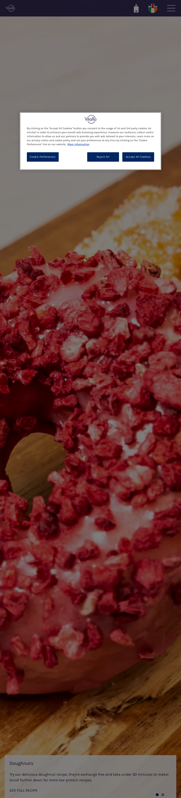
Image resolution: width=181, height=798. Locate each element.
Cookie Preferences (42, 156)
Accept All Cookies (138, 156)
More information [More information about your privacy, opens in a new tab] (78, 144)
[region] (90, 141)
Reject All (103, 156)
